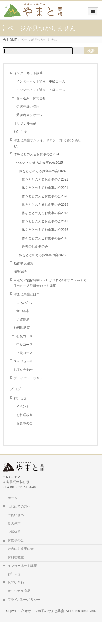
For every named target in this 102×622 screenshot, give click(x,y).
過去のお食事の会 (35, 246)
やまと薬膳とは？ (27, 294)
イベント (22, 406)
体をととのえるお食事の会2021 (45, 188)
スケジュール (23, 361)
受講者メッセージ (29, 115)
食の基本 (22, 311)
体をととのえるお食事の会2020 (45, 196)
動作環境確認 (23, 263)
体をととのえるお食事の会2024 (42, 171)
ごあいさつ (24, 303)
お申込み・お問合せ (31, 98)
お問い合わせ (23, 370)
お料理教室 (22, 328)
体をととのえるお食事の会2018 (45, 213)
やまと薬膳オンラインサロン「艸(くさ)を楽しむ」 (47, 143)
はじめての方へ (19, 506)
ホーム (12, 498)
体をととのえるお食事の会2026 (37, 154)
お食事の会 (24, 423)
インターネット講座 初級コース (40, 90)
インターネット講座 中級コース (40, 81)
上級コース (24, 353)
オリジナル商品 (25, 123)
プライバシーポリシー (30, 378)
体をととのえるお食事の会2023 (42, 255)
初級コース (24, 336)
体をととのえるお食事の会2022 (45, 179)
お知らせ (20, 132)
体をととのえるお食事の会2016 (45, 230)
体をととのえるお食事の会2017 (45, 221)
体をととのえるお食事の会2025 (39, 163)
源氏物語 (20, 272)
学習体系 (22, 319)
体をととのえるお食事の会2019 (45, 205)
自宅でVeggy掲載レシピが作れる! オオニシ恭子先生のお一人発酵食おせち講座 (50, 283)
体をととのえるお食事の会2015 (45, 238)
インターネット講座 (28, 73)
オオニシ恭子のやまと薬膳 (44, 611)
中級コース (24, 344)
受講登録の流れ (27, 107)
